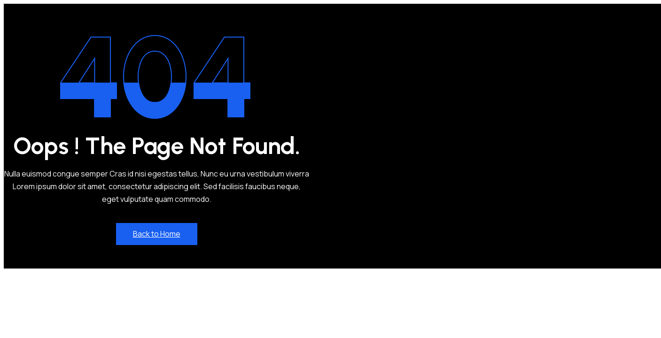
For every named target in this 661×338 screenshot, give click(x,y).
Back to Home (156, 234)
